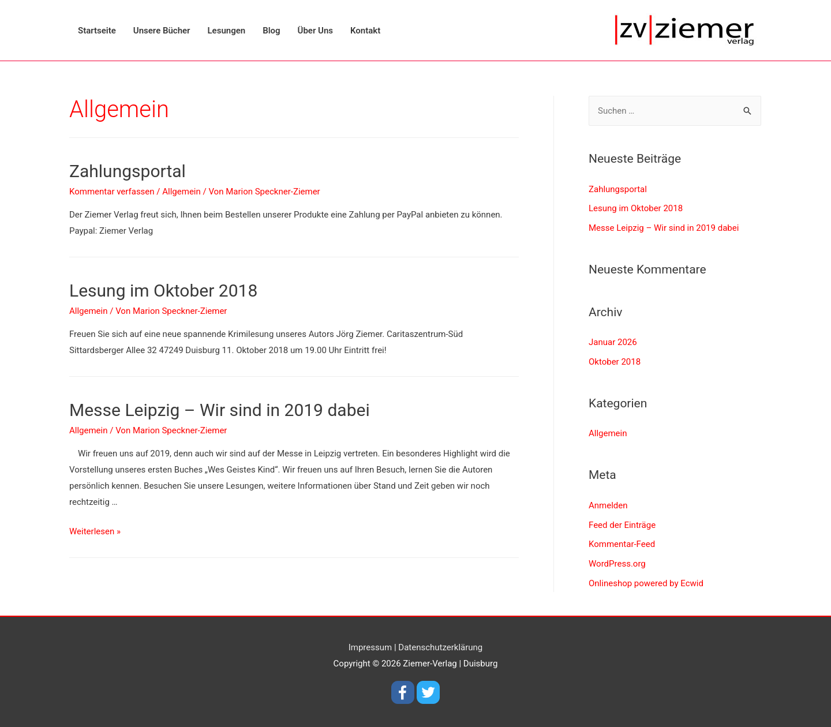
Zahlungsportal (127, 171)
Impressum (370, 647)
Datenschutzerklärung (440, 647)
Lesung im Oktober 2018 (163, 290)
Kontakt (365, 30)
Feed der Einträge (622, 525)
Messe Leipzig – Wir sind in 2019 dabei (219, 410)
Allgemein (181, 191)
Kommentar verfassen (112, 191)
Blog (271, 30)
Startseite (97, 30)
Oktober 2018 (615, 362)
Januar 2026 (613, 342)
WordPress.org (617, 564)
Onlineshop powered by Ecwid (646, 583)
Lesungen (227, 30)
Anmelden (608, 505)
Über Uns (315, 30)
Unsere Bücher (161, 30)
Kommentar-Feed (622, 544)
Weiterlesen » (95, 531)
